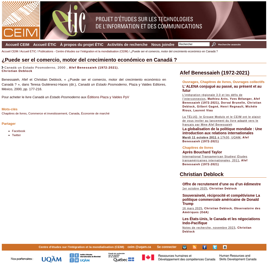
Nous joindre (162, 45)
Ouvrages (190, 82)
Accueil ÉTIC (44, 45)
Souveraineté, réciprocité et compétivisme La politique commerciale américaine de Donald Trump (221, 199)
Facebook (18, 130)
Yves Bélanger (241, 98)
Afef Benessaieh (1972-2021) (93, 67)
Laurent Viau (203, 110)
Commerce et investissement (47, 113)
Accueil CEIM (17, 45)
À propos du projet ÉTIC (82, 45)
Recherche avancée (229, 44)
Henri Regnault (232, 106)
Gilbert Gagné (207, 106)
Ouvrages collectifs (248, 82)
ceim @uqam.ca (139, 247)
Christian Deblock (17, 70)
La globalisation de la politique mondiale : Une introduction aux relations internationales (222, 131)
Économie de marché (95, 113)
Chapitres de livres (14, 113)
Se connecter (166, 247)
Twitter (16, 135)
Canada (74, 113)
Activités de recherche (127, 45)
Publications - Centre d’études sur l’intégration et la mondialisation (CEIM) (83, 51)
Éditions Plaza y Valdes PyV (108, 97)
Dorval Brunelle (233, 102)
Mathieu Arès (218, 98)
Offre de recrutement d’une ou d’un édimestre (221, 184)
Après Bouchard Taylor (202, 152)
